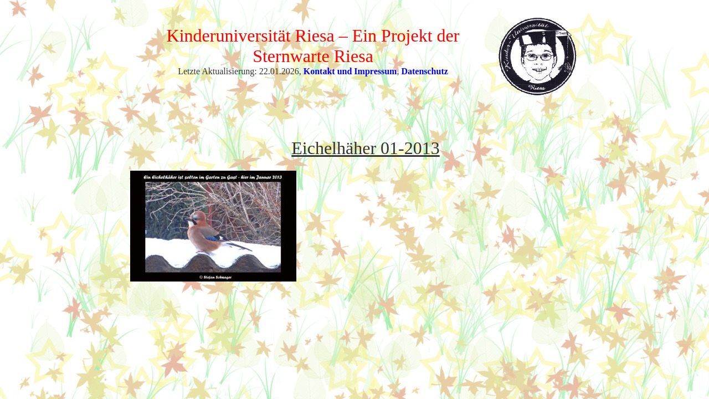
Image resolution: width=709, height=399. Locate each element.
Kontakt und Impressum (350, 71)
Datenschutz (424, 71)
